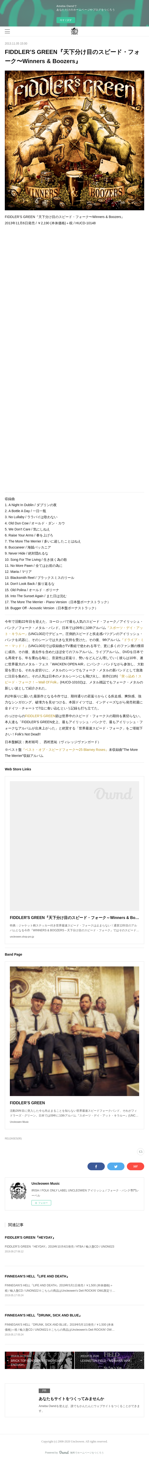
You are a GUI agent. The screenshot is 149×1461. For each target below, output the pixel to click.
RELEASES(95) (13, 1138)
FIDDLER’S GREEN (40, 716)
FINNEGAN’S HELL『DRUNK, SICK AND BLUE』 (43, 1315)
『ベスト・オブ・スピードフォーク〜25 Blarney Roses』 (65, 750)
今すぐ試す (66, 20)
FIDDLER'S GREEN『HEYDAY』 (30, 1237)
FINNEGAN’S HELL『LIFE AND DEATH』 (37, 1276)
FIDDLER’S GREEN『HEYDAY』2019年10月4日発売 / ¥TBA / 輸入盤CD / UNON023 (59, 1246)
